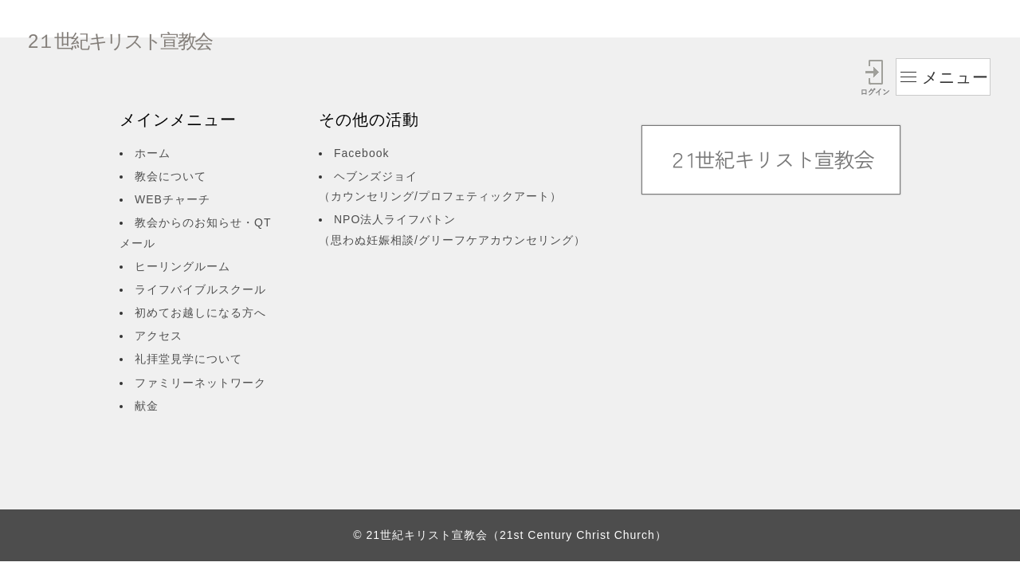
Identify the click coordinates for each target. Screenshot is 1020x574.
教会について (170, 176)
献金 (147, 405)
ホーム (153, 153)
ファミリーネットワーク (200, 382)
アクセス (158, 335)
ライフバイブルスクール (200, 289)
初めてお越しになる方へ (200, 312)
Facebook (361, 153)
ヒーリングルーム (182, 266)
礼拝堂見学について (188, 358)
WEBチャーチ (172, 199)
